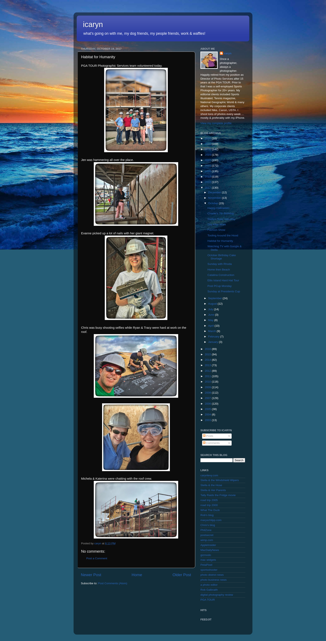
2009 (208, 387)
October (213, 203)
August (213, 303)
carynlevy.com (209, 475)
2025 (208, 143)
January (213, 341)
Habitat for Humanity (220, 240)
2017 (208, 187)
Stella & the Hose (211, 485)
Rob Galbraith (209, 589)
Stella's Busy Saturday (221, 219)
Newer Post (91, 575)
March (212, 331)
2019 (208, 176)
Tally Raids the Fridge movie (218, 495)
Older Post (182, 575)
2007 (208, 398)
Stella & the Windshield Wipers (219, 480)
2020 (208, 171)
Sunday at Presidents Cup (223, 291)
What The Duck (210, 510)
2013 (208, 365)
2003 (208, 420)
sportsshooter (208, 569)
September (215, 298)
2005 (208, 409)
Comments (211, 443)
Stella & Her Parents (213, 490)
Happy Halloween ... (220, 208)
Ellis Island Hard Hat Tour (223, 280)
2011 (208, 376)
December (215, 192)
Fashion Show (216, 229)
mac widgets (208, 559)
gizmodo (205, 555)
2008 (208, 392)
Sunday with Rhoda (219, 264)
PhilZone (205, 530)
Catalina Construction (220, 275)
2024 (208, 149)
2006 (208, 403)
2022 (208, 160)
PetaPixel (206, 564)
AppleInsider (208, 545)
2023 (208, 154)
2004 (208, 414)
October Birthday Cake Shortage (221, 257)
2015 (208, 354)
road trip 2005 (209, 500)
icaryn (93, 24)
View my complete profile (216, 123)
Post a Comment (96, 558)
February (214, 336)
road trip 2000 (209, 505)
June (211, 314)
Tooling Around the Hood (222, 235)
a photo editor (209, 584)
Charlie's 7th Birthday (220, 213)
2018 (208, 182)
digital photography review (216, 594)
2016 (208, 349)
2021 (208, 165)
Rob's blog (207, 515)
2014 (208, 359)
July (211, 309)
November (215, 197)
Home (137, 575)
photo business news (213, 579)
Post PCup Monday (219, 286)
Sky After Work (216, 224)
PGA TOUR (207, 599)
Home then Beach (218, 269)
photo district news (212, 574)
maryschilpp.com (210, 520)
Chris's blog (207, 525)
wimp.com (206, 540)
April (211, 325)
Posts (208, 435)
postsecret (206, 535)
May (211, 320)
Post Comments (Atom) (112, 583)
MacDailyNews (209, 550)
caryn (227, 53)
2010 (208, 381)
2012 (208, 370)
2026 (208, 138)
